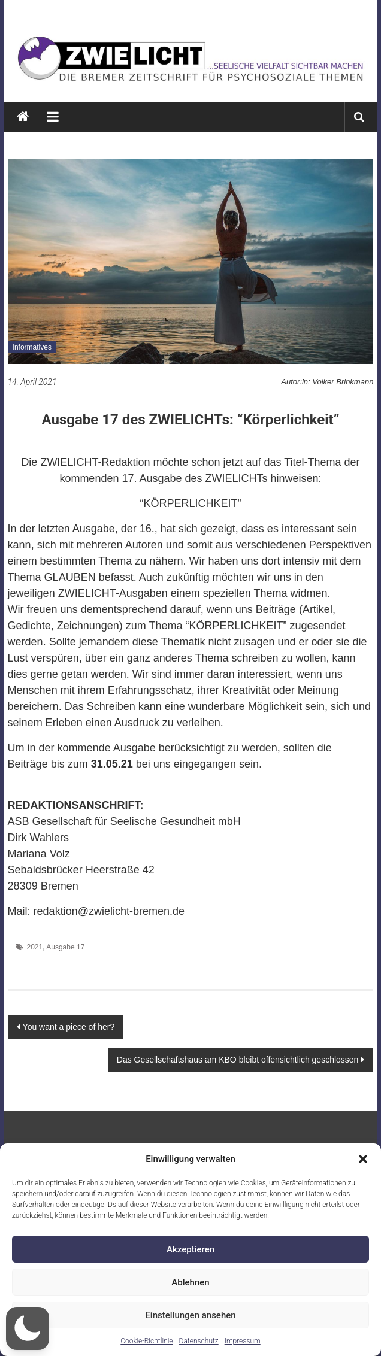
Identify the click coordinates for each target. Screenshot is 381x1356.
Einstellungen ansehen (190, 1315)
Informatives (32, 347)
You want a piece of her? (69, 1027)
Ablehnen (190, 1282)
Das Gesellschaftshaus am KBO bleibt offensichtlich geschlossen (238, 1059)
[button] (363, 1159)
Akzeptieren (190, 1249)
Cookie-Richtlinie (146, 1341)
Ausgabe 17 (65, 947)
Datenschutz (199, 1341)
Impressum (243, 1341)
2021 (34, 947)
